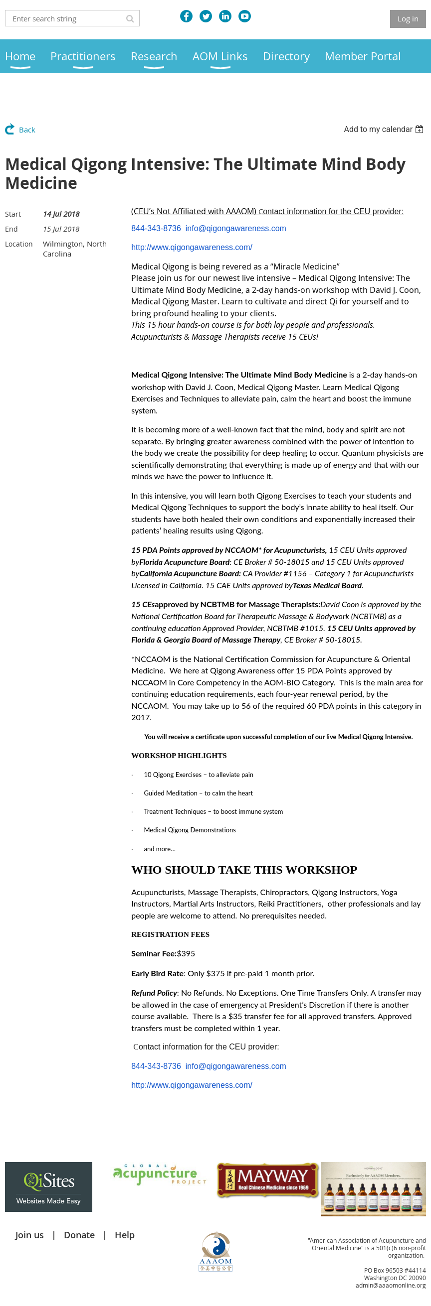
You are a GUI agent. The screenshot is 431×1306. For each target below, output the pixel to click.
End (11, 229)
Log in (408, 18)
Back (27, 129)
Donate (79, 1235)
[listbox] (385, 129)
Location (19, 244)
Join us (29, 1235)
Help (125, 1235)
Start (13, 214)
